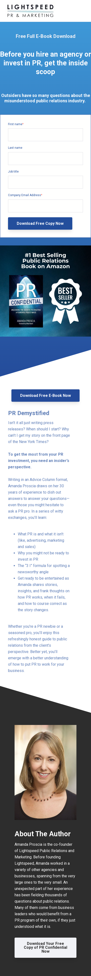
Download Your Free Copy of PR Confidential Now (45, 947)
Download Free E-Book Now (45, 395)
